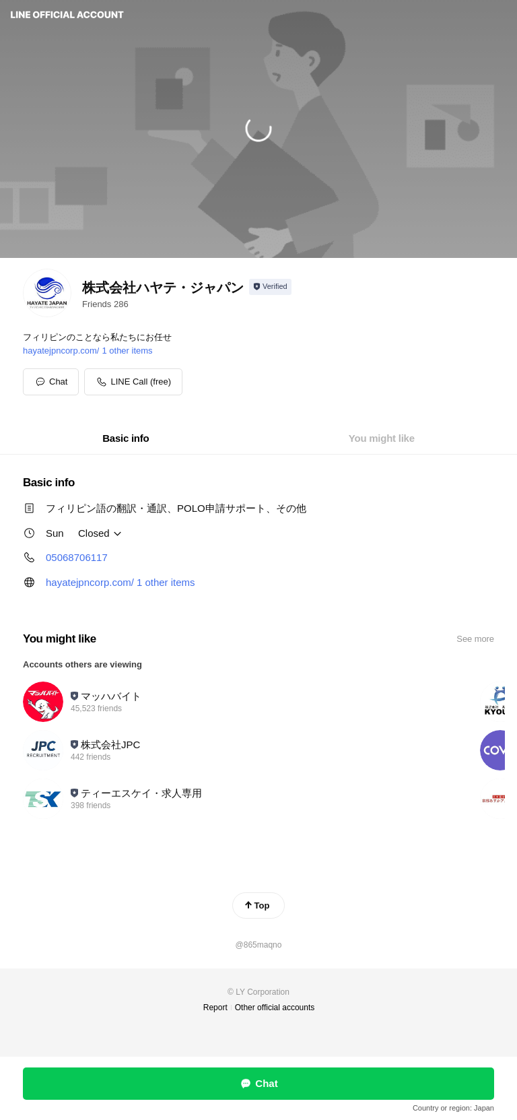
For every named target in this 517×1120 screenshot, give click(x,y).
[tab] (125, 438)
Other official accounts (275, 1007)
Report (215, 1007)
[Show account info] (270, 287)
